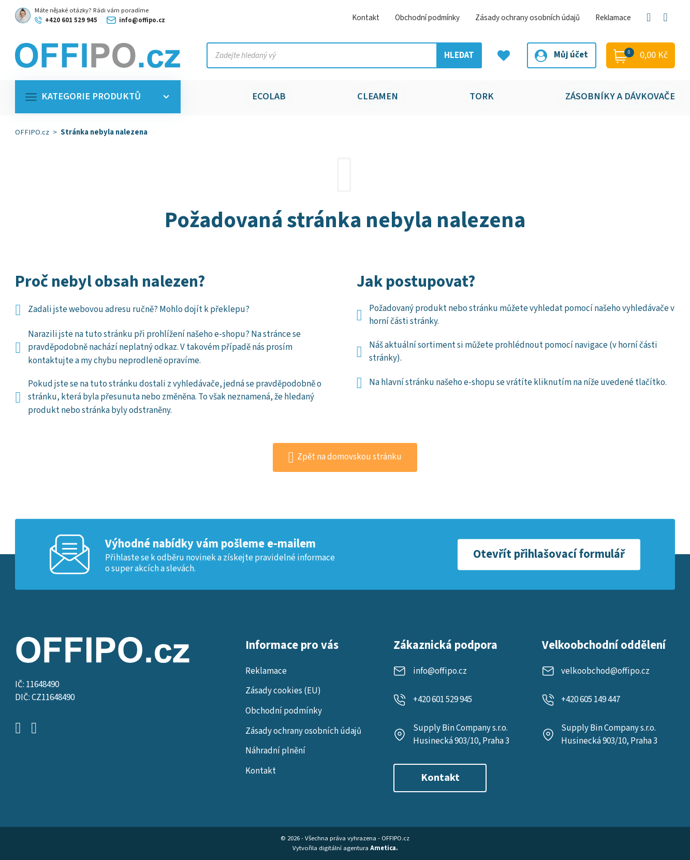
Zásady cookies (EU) (283, 691)
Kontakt (365, 17)
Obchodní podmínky (427, 17)
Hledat (459, 55)
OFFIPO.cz (32, 132)
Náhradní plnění (275, 751)
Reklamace (613, 17)
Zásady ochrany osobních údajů (527, 17)
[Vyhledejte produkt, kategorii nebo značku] (344, 55)
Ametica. (384, 848)
